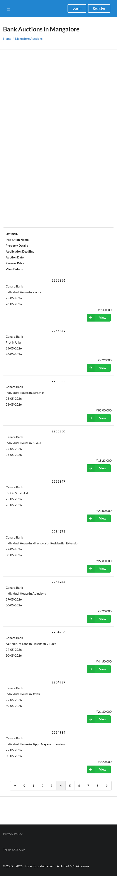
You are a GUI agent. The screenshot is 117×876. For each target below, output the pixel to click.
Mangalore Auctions (28, 38)
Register (99, 8)
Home (7, 38)
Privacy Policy (12, 834)
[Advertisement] (58, 64)
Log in (77, 8)
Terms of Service (14, 850)
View (96, 318)
